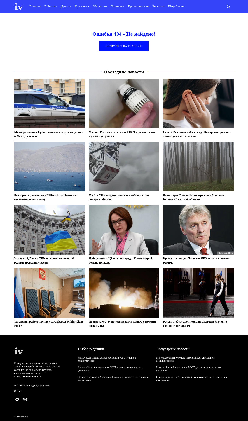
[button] (228, 6)
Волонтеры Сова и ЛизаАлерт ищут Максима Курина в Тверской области (197, 197)
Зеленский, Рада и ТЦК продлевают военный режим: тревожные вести (48, 261)
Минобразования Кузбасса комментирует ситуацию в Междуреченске (45, 134)
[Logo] (18, 6)
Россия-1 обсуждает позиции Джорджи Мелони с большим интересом (191, 324)
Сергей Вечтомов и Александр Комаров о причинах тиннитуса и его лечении (194, 134)
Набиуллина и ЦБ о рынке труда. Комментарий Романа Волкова (113, 261)
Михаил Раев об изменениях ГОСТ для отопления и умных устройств (118, 134)
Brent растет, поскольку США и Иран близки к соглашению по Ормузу (48, 197)
